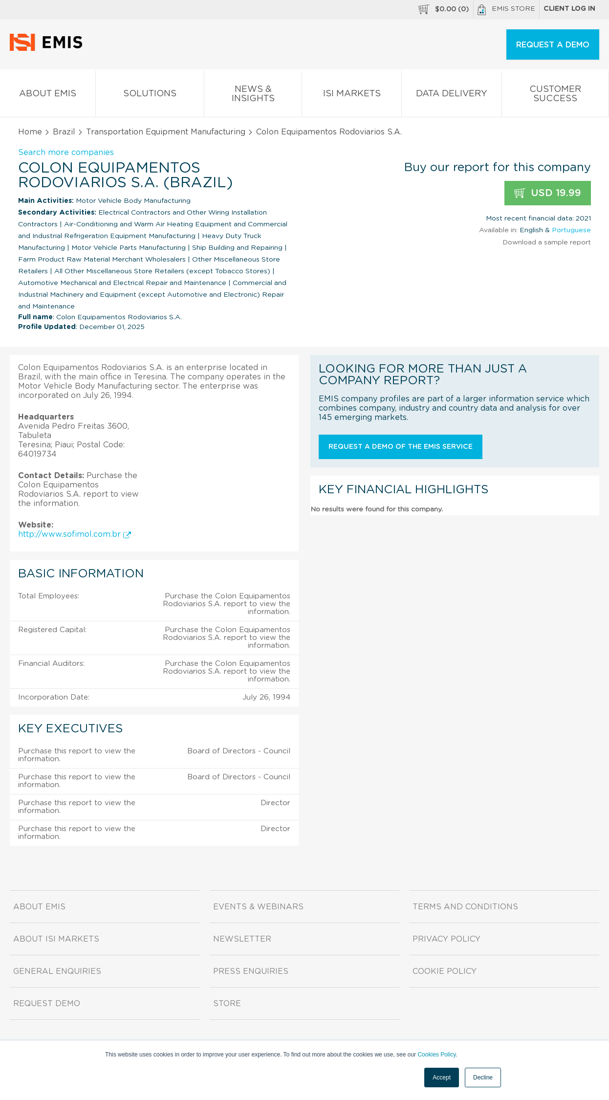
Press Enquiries (250, 971)
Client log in (569, 8)
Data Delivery (452, 95)
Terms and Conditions (465, 907)
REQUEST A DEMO (552, 45)
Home (30, 132)
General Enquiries (57, 971)
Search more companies (66, 152)
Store (227, 1004)
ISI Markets (352, 95)
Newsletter (242, 939)
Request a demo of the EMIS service (400, 446)
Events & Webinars (258, 907)
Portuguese (571, 230)
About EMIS (48, 95)
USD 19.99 (547, 193)
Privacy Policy (446, 939)
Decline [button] (483, 1077)
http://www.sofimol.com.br (74, 534)
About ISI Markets (56, 939)
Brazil (64, 132)
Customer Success (555, 96)
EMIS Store (506, 9)
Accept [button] (442, 1077)
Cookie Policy (445, 971)
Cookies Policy (436, 1054)
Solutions (150, 95)
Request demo (46, 1004)
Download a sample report (546, 242)
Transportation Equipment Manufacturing (165, 132)
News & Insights (253, 96)
